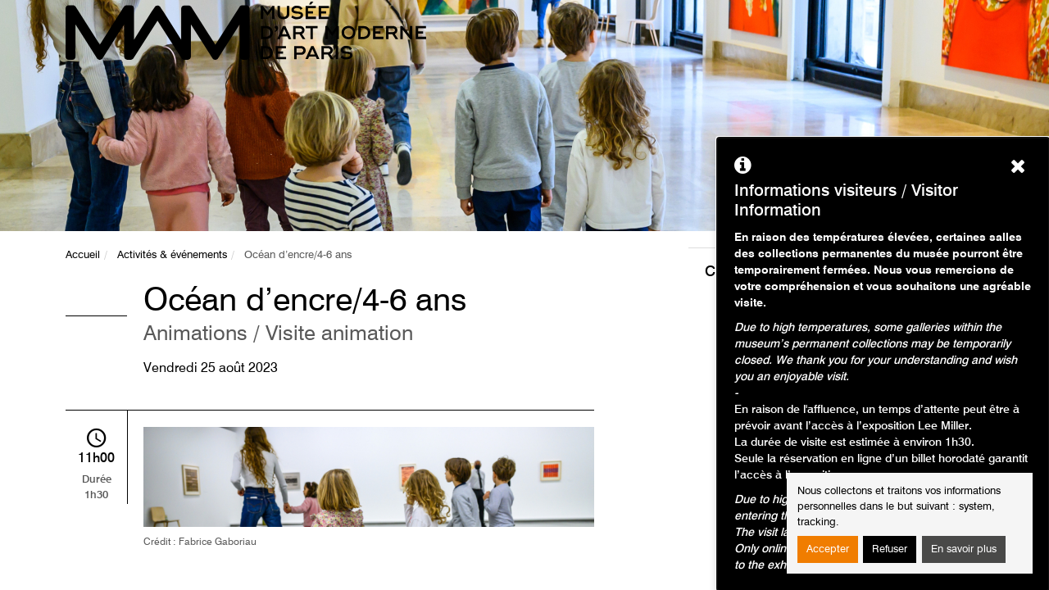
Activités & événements (172, 255)
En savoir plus (964, 549)
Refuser (889, 549)
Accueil (83, 255)
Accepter (827, 549)
